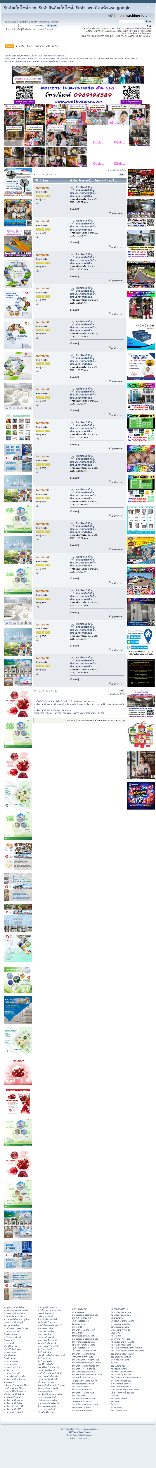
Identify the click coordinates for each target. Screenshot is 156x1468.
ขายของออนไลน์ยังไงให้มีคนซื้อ (85, 1315)
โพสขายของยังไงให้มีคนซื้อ (83, 1369)
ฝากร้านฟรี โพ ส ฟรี (13, 1397)
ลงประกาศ (8, 1370)
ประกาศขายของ (11, 1361)
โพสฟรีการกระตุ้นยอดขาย (122, 1372)
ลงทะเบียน (55, 22)
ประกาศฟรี (9, 1343)
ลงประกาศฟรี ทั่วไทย (13, 1403)
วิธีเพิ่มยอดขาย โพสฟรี (81, 1408)
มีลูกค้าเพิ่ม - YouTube (120, 1339)
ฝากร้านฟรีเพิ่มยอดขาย (121, 1387)
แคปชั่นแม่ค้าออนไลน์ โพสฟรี (84, 1381)
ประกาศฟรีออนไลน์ (46, 1331)
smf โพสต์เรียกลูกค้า (80, 1387)
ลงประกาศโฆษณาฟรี (13, 1406)
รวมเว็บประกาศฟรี (12, 1331)
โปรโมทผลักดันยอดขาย (121, 1345)
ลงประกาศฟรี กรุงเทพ (13, 1400)
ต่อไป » (122, 170)
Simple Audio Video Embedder (79, 1435)
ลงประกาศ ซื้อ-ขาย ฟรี (47, 1340)
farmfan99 (42, 187)
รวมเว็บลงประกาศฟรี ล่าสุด (16, 1328)
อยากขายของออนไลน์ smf (83, 1336)
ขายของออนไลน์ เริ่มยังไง (48, 1403)
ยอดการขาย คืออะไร (120, 1366)
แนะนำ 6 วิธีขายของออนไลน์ (50, 1394)
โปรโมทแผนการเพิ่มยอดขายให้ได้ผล (126, 1348)
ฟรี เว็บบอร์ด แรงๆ (46, 1382)
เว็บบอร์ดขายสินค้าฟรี (47, 1379)
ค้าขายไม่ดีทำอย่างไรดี (47, 1319)
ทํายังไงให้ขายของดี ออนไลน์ (16, 1310)
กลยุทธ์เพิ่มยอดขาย (46, 1313)
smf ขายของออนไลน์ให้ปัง (83, 1393)
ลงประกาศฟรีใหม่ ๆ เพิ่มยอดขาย (125, 1390)
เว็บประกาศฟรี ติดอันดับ (14, 1394)
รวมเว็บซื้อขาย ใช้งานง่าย (15, 1376)
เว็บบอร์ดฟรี (116, 1333)
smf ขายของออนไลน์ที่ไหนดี (84, 1354)
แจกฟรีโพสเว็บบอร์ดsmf (48, 1367)
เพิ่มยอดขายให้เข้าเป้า (120, 1330)
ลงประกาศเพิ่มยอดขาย (121, 1384)
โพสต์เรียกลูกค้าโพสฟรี (82, 1390)
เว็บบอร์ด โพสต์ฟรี (46, 1337)
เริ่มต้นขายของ (117, 1318)
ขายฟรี (114, 1363)
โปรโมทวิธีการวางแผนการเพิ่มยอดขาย (127, 1351)
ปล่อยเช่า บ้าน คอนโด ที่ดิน (15, 1385)
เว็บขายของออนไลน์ (80, 1348)
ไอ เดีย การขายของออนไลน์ (83, 1345)
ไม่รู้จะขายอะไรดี (79, 1309)
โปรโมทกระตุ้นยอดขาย (121, 1375)
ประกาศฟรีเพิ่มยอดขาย (121, 1381)
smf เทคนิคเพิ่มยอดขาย (82, 1411)
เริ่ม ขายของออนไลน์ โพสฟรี (84, 1351)
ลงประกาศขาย (10, 1352)
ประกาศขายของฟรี (119, 1399)
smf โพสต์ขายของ (79, 1396)
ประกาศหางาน (10, 1364)
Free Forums (84, 1432)
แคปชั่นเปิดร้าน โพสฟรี (82, 1401)
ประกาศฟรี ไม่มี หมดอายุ (15, 1391)
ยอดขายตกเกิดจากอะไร (121, 1357)
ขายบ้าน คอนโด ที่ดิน (13, 1388)
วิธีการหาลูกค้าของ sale (14, 1313)
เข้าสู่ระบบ (41, 22)
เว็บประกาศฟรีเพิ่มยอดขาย (122, 1393)
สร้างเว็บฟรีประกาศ (46, 1412)
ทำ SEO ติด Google (12, 1349)
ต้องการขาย (9, 1382)
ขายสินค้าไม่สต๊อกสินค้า (82, 1318)
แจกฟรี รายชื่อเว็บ (45, 1364)
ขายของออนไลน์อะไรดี (120, 1324)
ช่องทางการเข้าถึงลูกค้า (14, 1322)
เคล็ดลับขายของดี (45, 1316)
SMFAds (72, 1432)
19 (56, 175)
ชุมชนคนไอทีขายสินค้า (47, 1343)
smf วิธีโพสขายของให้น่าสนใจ (85, 1404)
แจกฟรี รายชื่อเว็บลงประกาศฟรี (51, 1355)
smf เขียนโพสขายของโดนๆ (83, 1399)
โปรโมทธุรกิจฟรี (45, 1349)
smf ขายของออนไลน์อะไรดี (83, 1330)
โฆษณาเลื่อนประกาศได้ (48, 1388)
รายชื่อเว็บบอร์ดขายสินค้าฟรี (50, 1373)
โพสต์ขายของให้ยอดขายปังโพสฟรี (86, 1363)
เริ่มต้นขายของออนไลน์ (47, 1400)
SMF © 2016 (77, 1429)
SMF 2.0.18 (66, 1429)
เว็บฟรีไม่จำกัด (10, 1346)
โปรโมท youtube (45, 1361)
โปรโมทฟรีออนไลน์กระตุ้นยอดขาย (126, 1378)
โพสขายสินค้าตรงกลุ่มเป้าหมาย (51, 1385)
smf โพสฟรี (77, 1327)
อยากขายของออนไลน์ (47, 1397)
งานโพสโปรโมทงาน (46, 1322)
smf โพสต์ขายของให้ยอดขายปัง (85, 1360)
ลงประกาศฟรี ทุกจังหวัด (14, 1379)
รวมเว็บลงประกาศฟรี (13, 1412)
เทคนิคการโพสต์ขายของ (82, 1357)
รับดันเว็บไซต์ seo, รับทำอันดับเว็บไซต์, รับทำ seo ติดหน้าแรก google (67, 8)
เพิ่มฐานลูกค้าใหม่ (11, 1325)
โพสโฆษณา (9, 1358)
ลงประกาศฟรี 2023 (12, 1409)
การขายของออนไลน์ (46, 1409)
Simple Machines (91, 1429)
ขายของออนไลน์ (45, 1391)
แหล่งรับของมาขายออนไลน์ (122, 1321)
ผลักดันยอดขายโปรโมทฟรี (122, 1342)
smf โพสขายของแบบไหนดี (83, 1372)
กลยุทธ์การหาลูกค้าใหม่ (14, 1307)
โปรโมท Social (44, 1358)
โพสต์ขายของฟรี (11, 1334)
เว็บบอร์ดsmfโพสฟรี (46, 1370)
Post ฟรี (114, 1396)
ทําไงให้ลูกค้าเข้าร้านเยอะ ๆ (49, 1310)
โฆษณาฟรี (9, 1340)
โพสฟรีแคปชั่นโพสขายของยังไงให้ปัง (87, 1375)
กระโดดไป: (71, 721)
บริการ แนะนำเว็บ (12, 1367)
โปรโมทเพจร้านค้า (119, 1411)
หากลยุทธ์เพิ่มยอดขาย (47, 1307)
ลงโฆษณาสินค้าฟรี (12, 1337)
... (41, 175)
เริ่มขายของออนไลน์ (80, 1321)
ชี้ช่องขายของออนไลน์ (47, 1406)
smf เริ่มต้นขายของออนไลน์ (83, 1342)
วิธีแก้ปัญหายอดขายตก (121, 1315)
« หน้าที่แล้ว (113, 170)
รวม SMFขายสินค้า (46, 1328)
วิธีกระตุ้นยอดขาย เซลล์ (121, 1312)
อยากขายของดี (78, 1312)
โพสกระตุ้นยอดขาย (119, 1309)
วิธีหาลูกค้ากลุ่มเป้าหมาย (14, 1316)
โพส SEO (115, 1404)
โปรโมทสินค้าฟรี (45, 1352)
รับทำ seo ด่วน (78, 1324)
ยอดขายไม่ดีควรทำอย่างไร (122, 1354)
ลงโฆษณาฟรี (117, 1408)
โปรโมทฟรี (116, 1336)
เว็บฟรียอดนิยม (10, 1355)
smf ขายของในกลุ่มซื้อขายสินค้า (85, 1366)
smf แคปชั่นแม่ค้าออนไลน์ (83, 1378)
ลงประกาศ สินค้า (45, 1334)
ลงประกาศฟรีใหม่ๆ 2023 (48, 1346)
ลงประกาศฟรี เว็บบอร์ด (48, 1376)
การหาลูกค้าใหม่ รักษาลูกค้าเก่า (17, 1319)
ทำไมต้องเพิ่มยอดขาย (120, 1360)
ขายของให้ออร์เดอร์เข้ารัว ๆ (84, 1384)
